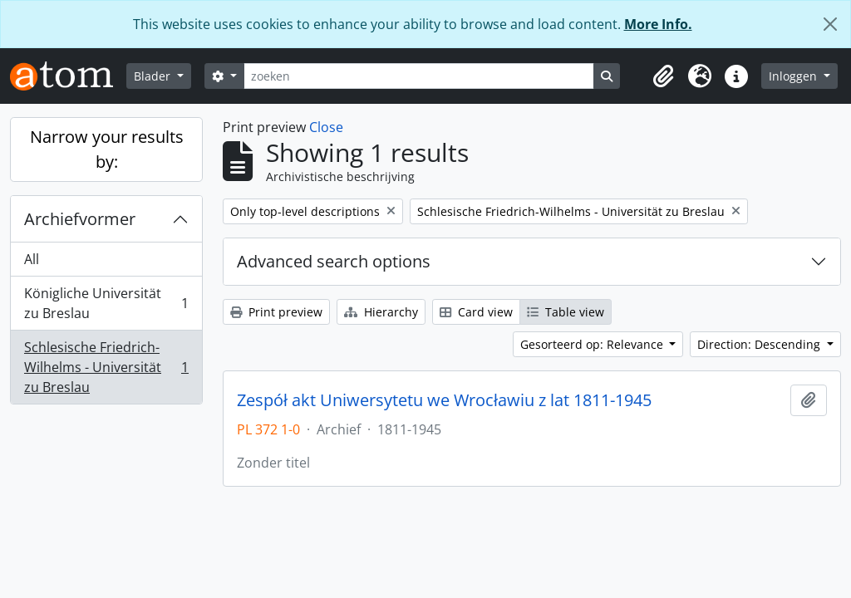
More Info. (658, 24)
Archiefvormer (79, 219)
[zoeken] (418, 76)
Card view (476, 312)
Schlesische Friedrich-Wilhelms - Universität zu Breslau (106, 367)
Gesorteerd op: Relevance (593, 344)
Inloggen (794, 76)
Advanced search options (333, 261)
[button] (663, 76)
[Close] (830, 24)
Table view (565, 312)
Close (326, 127)
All (31, 259)
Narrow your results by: (107, 149)
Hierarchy (381, 312)
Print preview (276, 312)
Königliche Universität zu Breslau (106, 303)
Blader (154, 76)
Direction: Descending (760, 344)
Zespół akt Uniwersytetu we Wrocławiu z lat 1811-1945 (444, 400)
